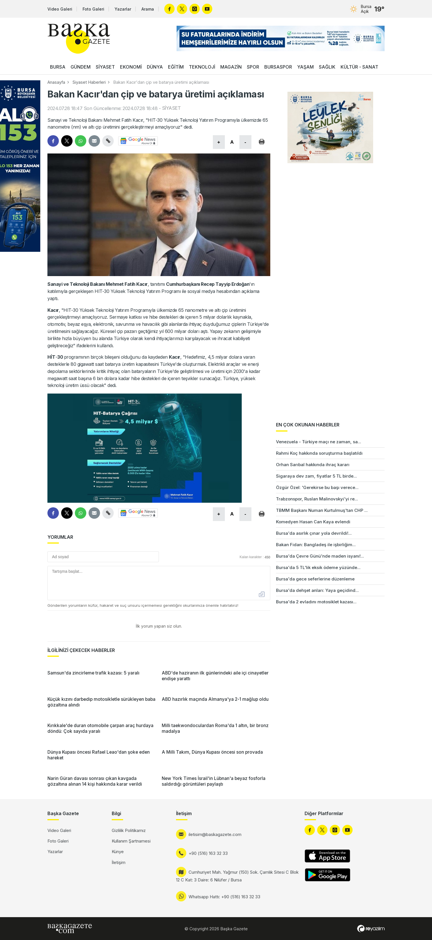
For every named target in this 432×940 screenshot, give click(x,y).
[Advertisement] (409, 514)
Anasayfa (56, 82)
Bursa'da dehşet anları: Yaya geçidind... (317, 590)
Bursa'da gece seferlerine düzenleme (315, 579)
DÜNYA (155, 67)
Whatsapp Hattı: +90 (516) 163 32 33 (224, 896)
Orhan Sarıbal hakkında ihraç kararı (312, 464)
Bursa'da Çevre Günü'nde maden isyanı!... (320, 556)
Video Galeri (59, 9)
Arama (147, 9)
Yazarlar (123, 9)
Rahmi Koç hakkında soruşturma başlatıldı (319, 453)
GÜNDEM (81, 67)
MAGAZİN (231, 67)
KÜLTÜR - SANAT (359, 67)
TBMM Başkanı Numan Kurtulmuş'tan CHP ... (322, 510)
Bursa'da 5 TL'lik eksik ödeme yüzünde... (318, 567)
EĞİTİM (176, 67)
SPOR (253, 67)
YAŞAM (305, 67)
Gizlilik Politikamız (129, 830)
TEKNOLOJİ (202, 67)
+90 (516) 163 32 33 (208, 853)
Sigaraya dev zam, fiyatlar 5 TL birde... (316, 476)
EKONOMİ (131, 67)
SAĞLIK (327, 67)
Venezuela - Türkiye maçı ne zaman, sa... (318, 441)
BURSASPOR (278, 67)
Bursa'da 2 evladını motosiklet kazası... (316, 601)
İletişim (118, 862)
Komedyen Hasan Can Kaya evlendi (313, 521)
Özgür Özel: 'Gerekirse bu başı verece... (317, 487)
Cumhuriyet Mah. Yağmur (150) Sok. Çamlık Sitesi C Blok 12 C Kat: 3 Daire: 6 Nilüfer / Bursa (237, 876)
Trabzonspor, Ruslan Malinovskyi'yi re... (317, 499)
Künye (118, 851)
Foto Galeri (93, 9)
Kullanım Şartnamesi (131, 841)
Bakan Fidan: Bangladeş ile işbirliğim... (316, 544)
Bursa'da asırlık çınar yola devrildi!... (314, 533)
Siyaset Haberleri (89, 82)
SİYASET (105, 67)
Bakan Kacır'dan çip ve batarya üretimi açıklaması (161, 82)
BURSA (57, 67)
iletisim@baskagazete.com (215, 834)
